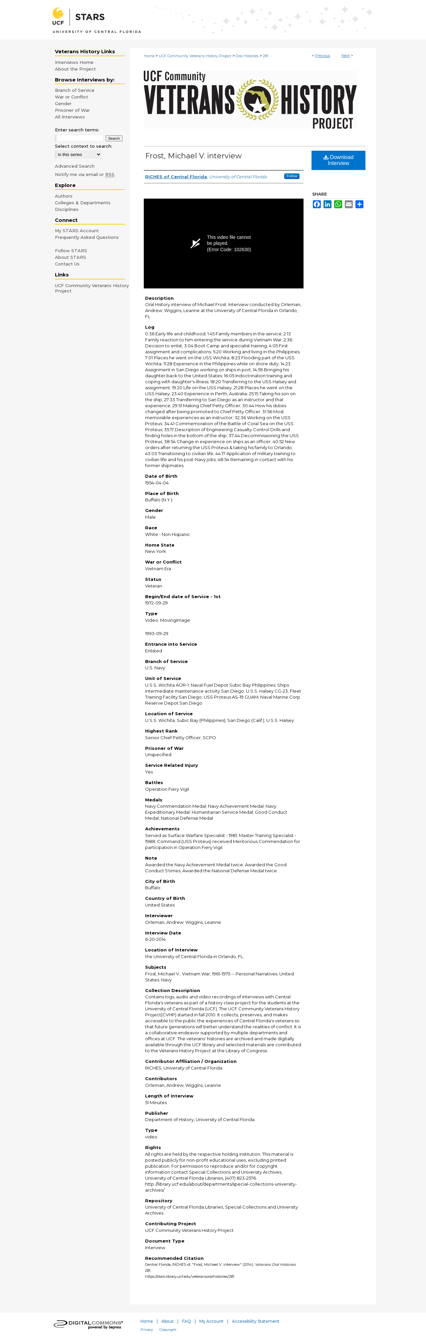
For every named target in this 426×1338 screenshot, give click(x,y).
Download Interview (338, 160)
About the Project (75, 69)
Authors (64, 196)
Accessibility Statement (256, 1321)
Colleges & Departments (82, 202)
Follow (292, 176)
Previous (322, 55)
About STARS (70, 257)
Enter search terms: (77, 129)
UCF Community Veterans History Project (195, 56)
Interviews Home (74, 62)
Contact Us (67, 263)
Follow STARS (71, 250)
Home (149, 56)
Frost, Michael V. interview (193, 155)
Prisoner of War (72, 110)
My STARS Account (77, 230)
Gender (63, 103)
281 (265, 56)
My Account (211, 1321)
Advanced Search (75, 166)
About (167, 1321)
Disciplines (67, 209)
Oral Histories (247, 56)
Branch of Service (75, 90)
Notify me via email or (84, 174)
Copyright (167, 1329)
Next (345, 55)
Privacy (146, 1329)
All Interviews (70, 116)
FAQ (186, 1321)
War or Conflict (71, 96)
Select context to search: (83, 146)
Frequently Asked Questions (87, 237)
